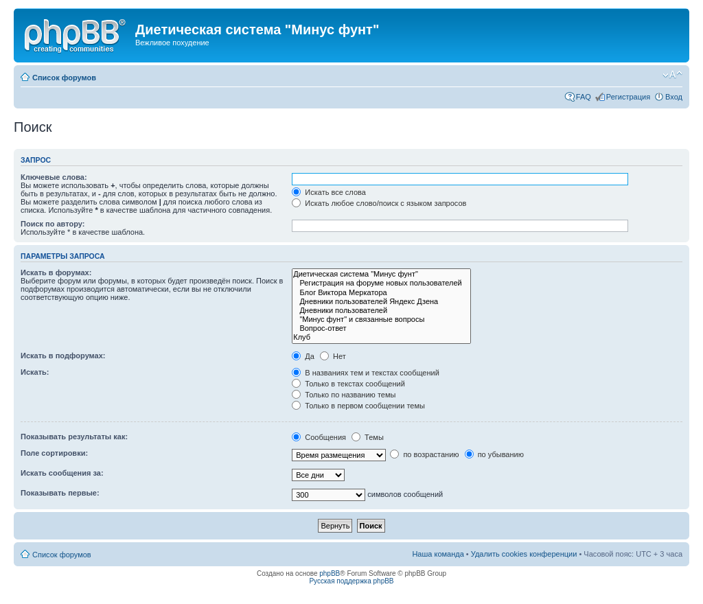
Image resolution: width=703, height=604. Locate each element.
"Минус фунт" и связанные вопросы (381, 319)
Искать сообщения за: (62, 473)
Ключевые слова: (54, 177)
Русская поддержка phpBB (351, 581)
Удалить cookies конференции (524, 554)
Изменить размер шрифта (672, 75)
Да (303, 356)
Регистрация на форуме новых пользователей (381, 283)
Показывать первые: (60, 493)
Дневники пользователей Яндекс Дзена (381, 301)
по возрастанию (424, 454)
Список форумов (64, 77)
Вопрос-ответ (381, 328)
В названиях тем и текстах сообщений (365, 373)
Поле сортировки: (54, 453)
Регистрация (628, 97)
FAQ (583, 97)
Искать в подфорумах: (63, 355)
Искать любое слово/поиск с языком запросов (379, 203)
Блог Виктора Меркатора (381, 292)
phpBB (329, 573)
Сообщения (319, 437)
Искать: (35, 372)
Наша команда (437, 554)
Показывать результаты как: (74, 436)
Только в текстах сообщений (348, 384)
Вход (673, 97)
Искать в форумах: (56, 272)
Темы (368, 437)
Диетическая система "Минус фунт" (381, 274)
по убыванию (494, 454)
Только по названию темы (343, 395)
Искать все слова (329, 192)
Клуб (381, 337)
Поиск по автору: (52, 224)
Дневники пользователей (381, 310)
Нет (333, 356)
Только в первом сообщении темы (358, 406)
